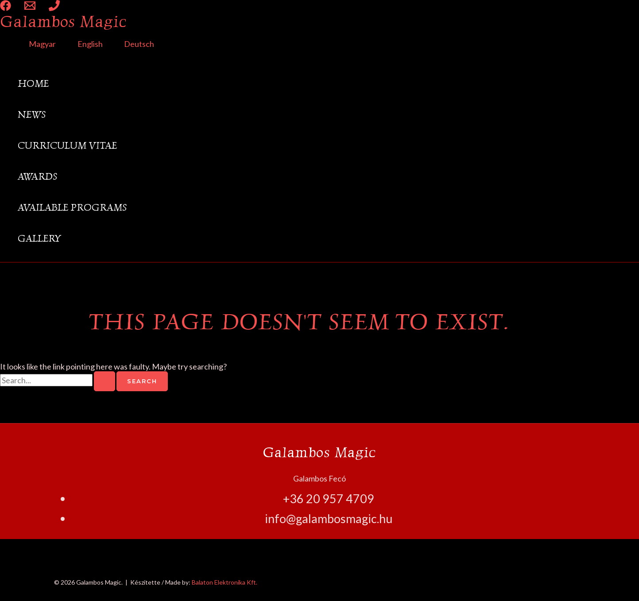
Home (33, 83)
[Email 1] (29, 8)
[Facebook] (5, 8)
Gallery (39, 238)
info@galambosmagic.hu (328, 518)
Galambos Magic (63, 21)
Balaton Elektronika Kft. (224, 582)
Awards (37, 176)
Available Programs (72, 207)
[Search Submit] (104, 381)
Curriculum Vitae (67, 145)
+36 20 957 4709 (328, 498)
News (32, 114)
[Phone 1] (54, 8)
